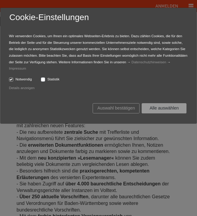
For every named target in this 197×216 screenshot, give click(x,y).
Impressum (17, 68)
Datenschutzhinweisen (148, 62)
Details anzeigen (22, 88)
